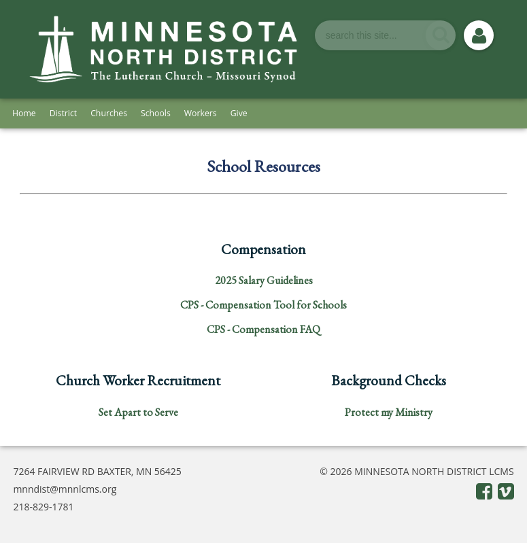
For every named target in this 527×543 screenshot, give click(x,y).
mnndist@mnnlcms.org (64, 489)
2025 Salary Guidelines (264, 280)
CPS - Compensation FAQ (263, 329)
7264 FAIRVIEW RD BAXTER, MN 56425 (97, 471)
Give (239, 113)
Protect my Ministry (388, 412)
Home (24, 113)
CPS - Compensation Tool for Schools (263, 305)
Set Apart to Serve (138, 412)
